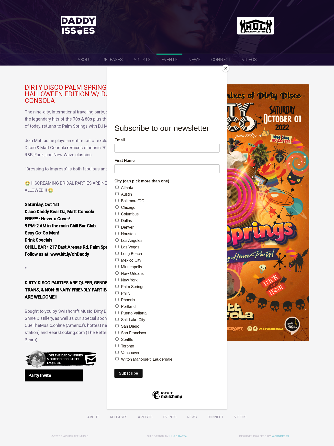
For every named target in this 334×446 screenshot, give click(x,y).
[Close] (225, 68)
